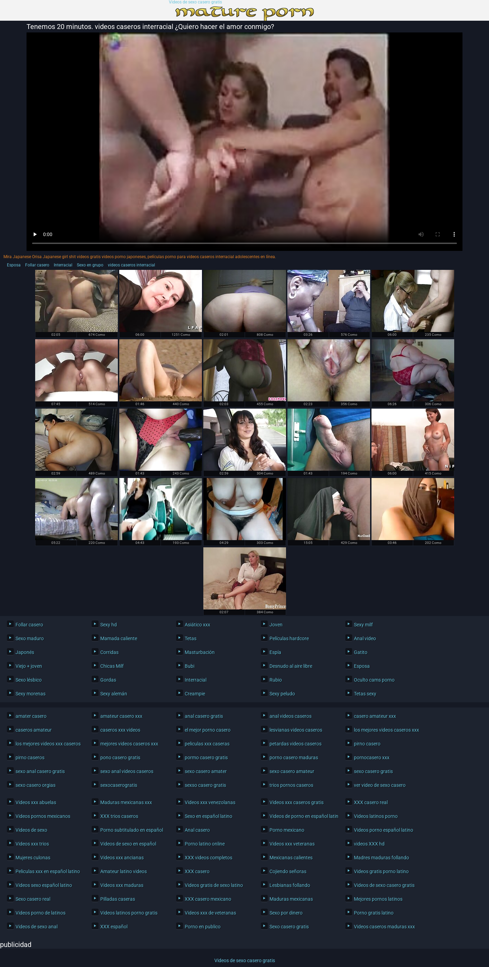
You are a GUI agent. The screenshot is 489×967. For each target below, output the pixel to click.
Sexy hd (108, 624)
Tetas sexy (365, 693)
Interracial (63, 265)
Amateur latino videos (123, 871)
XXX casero (197, 871)
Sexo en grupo (90, 265)
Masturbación (200, 652)
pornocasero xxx (371, 757)
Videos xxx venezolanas (210, 802)
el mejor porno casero (208, 730)
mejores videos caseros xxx (129, 743)
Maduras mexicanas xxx (126, 802)
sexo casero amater (206, 771)
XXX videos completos (208, 857)
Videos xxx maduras (121, 885)
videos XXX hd (369, 844)
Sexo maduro (30, 638)
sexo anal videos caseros (126, 771)
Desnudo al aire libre (290, 666)
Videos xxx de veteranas (210, 913)
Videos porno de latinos (40, 913)
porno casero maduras (293, 757)
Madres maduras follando (381, 857)
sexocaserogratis (118, 785)
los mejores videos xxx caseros (48, 743)
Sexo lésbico (29, 680)
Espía (275, 652)
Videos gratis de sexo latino (214, 885)
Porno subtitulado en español (131, 830)
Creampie (195, 693)
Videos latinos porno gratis (128, 913)
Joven (276, 624)
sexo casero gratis (373, 771)
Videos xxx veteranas (292, 844)
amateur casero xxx (121, 716)
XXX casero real (371, 802)
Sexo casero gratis (289, 926)
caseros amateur (34, 730)
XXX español (114, 926)
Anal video (365, 638)
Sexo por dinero (286, 913)
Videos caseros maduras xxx (384, 926)
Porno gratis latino (374, 913)
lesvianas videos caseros (295, 730)
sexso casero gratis (205, 785)
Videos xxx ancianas (122, 857)
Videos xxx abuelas (36, 802)
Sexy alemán (113, 693)
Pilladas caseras (117, 899)
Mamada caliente (118, 638)
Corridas (109, 652)
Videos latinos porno (376, 816)
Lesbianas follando (289, 885)
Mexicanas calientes (291, 857)
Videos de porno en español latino (302, 816)
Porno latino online (205, 844)
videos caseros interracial (131, 265)
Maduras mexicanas (291, 899)
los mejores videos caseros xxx (386, 730)
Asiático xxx (197, 624)
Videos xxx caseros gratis (296, 802)
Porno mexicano (286, 830)
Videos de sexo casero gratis (195, 2)
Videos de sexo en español (128, 844)
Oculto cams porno (374, 680)
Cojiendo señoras (287, 871)
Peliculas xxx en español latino (48, 871)
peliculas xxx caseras (207, 743)
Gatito (360, 652)
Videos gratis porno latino (381, 871)
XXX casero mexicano (208, 899)
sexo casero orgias (35, 785)
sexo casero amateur (291, 771)
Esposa (14, 265)
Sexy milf (363, 624)
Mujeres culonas (33, 857)
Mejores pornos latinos (378, 899)
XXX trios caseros (119, 816)
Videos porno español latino (383, 830)
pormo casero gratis (206, 757)
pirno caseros (30, 757)
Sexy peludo (282, 693)
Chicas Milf (112, 666)
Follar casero (37, 265)
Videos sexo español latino (44, 885)
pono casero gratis (120, 757)
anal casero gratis (204, 716)
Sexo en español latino (208, 816)
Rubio (275, 680)
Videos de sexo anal (37, 926)
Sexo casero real (33, 899)
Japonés (25, 652)
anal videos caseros (290, 716)
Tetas (190, 638)
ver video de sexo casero (380, 785)
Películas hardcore (289, 638)
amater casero (31, 716)
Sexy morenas (30, 693)
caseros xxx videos (120, 730)
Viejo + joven (29, 666)
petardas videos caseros (295, 743)
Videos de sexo (31, 830)
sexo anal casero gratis (40, 771)
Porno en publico (203, 926)
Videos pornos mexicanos (43, 816)
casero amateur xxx (375, 716)
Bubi (189, 666)
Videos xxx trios (32, 844)
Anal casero (197, 830)
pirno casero (367, 743)
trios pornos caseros (291, 785)
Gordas (108, 680)
